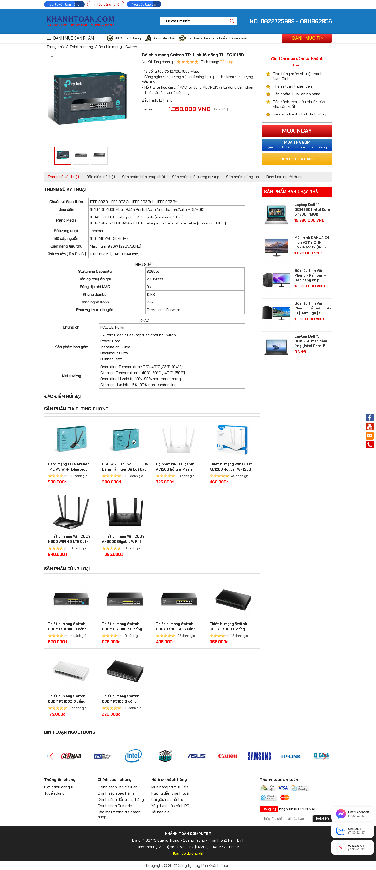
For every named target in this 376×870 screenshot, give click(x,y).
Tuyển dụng (54, 793)
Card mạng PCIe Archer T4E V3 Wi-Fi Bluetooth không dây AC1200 (68, 469)
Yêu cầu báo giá (144, 4)
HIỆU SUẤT (144, 264)
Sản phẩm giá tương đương (195, 176)
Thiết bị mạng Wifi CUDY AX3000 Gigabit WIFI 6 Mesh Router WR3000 (123, 541)
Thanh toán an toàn (279, 779)
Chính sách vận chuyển (118, 787)
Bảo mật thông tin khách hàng (119, 814)
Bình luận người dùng (284, 176)
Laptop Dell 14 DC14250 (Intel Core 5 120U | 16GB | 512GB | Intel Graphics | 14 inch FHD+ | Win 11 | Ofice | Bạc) (312, 209)
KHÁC (144, 320)
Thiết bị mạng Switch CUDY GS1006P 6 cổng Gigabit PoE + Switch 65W (125, 629)
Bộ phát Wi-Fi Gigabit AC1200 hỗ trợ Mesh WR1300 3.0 (175, 469)
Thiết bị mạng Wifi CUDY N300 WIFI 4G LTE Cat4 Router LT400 (69, 541)
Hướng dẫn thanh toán (171, 793)
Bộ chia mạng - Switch (118, 46)
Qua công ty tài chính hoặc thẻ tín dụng (296, 144)
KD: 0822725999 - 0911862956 (291, 21)
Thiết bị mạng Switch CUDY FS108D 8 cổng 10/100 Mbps (66, 701)
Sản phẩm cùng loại (243, 176)
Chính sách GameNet (116, 805)
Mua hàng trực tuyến (169, 787)
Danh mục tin (307, 38)
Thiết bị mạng (81, 46)
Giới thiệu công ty (59, 787)
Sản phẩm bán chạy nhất (143, 176)
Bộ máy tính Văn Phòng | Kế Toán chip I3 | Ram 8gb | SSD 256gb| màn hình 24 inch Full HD (312, 308)
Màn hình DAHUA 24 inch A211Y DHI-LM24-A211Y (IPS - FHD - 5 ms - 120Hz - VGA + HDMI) (312, 242)
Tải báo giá (160, 812)
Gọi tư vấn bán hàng (64, 4)
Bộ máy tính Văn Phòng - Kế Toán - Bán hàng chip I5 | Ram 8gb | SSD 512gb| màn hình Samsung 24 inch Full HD (310, 275)
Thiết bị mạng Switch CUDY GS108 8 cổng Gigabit (228, 629)
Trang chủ (55, 46)
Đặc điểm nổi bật (100, 176)
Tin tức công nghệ (105, 4)
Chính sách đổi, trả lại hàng (121, 799)
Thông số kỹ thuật (63, 176)
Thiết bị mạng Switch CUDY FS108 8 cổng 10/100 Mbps (120, 701)
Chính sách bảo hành (116, 793)
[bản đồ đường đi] (188, 853)
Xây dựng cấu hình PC (170, 805)
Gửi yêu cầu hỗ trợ (167, 799)
